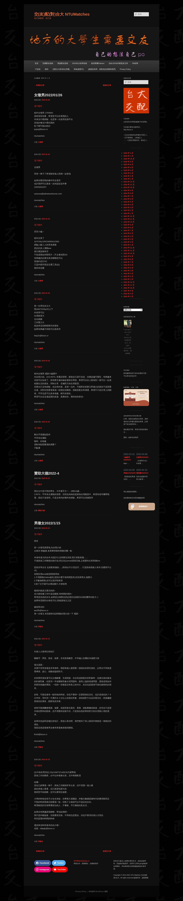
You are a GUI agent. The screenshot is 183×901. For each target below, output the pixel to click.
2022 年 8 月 (128, 259)
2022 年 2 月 (128, 276)
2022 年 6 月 (128, 265)
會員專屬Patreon (97, 63)
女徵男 (40, 142)
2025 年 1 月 (128, 179)
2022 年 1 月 (128, 279)
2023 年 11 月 (129, 219)
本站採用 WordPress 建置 (98, 891)
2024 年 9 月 (128, 190)
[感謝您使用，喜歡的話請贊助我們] (102, 69)
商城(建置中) (79, 69)
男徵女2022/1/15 (47, 523)
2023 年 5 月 (128, 233)
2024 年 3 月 (128, 208)
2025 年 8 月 (128, 162)
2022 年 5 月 (128, 268)
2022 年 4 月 (128, 271)
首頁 (36, 63)
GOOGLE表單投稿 (79, 63)
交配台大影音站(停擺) (61, 69)
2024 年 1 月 (128, 213)
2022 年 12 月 (129, 248)
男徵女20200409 (130, 473)
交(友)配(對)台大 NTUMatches (62, 14)
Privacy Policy (125, 69)
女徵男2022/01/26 (48, 95)
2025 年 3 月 (128, 173)
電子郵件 (38, 106)
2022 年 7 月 (128, 262)
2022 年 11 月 (129, 251)
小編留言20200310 (127, 458)
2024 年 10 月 (129, 187)
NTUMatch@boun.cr (81, 861)
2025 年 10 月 (129, 159)
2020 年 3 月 (128, 296)
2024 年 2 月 (128, 210)
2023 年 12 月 (129, 216)
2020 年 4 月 (128, 294)
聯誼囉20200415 (142, 473)
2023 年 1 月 (128, 245)
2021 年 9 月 (128, 291)
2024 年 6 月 (128, 199)
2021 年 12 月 (129, 282)
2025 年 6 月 (128, 164)
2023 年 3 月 (128, 239)
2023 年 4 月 (128, 236)
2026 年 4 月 (128, 153)
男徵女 (40, 627)
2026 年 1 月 (128, 156)
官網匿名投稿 (48, 63)
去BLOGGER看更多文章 (118, 63)
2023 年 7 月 (128, 230)
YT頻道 (38, 69)
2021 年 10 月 (129, 288)
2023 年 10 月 (129, 222)
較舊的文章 (39, 85)
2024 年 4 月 (128, 205)
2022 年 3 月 (128, 273)
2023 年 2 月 (128, 242)
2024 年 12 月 (129, 182)
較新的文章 (108, 85)
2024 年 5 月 (128, 202)
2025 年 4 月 (128, 170)
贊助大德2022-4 (46, 473)
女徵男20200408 (142, 457)
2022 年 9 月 (128, 256)
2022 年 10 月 (129, 253)
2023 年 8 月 (128, 228)
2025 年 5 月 (128, 167)
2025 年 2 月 (128, 176)
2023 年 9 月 (128, 225)
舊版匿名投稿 (62, 63)
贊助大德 (41, 510)
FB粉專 (135, 63)
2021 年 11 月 (129, 285)
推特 (46, 69)
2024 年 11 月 (129, 185)
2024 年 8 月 (128, 193)
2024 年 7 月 (128, 196)
